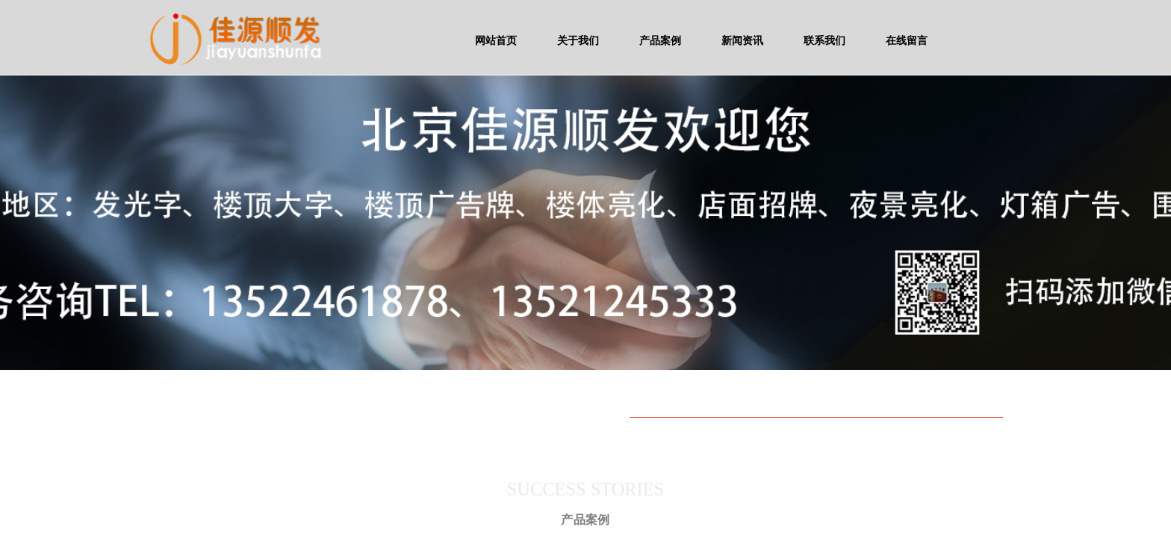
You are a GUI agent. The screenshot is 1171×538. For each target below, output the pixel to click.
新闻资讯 (742, 40)
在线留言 (907, 40)
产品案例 (660, 40)
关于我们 (578, 40)
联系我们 (824, 40)
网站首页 (496, 40)
